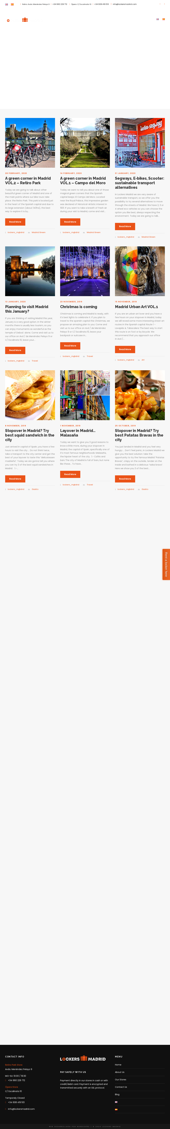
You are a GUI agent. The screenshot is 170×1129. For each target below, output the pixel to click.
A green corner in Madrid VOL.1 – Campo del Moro (83, 180)
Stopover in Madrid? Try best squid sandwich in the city (29, 435)
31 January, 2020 (125, 173)
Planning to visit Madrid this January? (26, 309)
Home (95, 18)
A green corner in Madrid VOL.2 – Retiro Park (28, 180)
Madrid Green (38, 232)
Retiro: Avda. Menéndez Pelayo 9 (36, 4)
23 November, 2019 (71, 301)
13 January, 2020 (15, 301)
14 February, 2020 (71, 173)
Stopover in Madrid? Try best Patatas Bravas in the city (139, 435)
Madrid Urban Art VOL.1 (136, 306)
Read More (15, 221)
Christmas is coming (78, 306)
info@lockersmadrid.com (125, 4)
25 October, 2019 (125, 425)
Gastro (35, 489)
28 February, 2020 (16, 173)
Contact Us (138, 18)
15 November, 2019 (126, 301)
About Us (107, 18)
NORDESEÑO (83, 1126)
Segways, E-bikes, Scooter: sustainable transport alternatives (139, 183)
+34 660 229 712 (59, 4)
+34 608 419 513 (101, 4)
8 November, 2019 (15, 425)
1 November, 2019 (70, 425)
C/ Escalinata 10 (13, 1091)
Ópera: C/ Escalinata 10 (81, 4)
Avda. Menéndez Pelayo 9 (18, 1069)
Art (143, 359)
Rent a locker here (166, 564)
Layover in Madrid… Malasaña (77, 432)
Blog (150, 18)
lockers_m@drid (16, 232)
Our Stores (122, 18)
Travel (35, 360)
